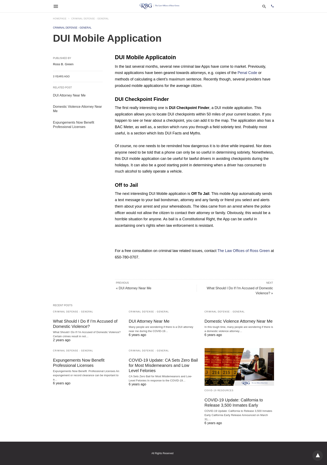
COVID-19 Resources (219, 390)
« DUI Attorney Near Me (133, 288)
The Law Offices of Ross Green (244, 251)
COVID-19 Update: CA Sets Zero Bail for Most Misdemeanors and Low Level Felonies (163, 365)
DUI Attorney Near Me (69, 95)
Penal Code (247, 73)
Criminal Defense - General (90, 19)
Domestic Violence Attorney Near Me (239, 321)
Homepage (60, 19)
